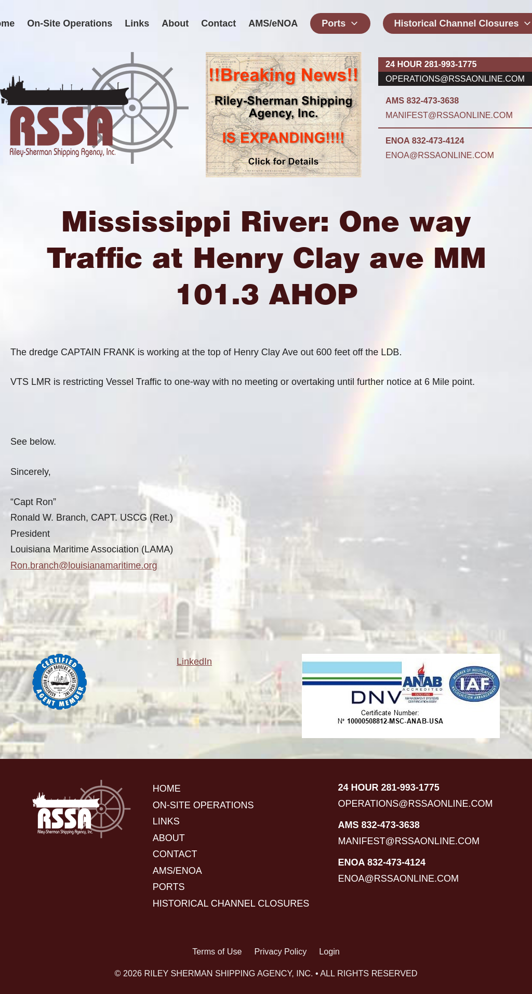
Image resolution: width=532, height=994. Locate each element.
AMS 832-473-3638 (422, 100)
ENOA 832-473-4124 (424, 140)
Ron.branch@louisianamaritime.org (83, 565)
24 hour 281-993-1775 (430, 64)
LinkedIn (194, 661)
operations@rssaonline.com (455, 78)
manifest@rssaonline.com (449, 115)
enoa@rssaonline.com (439, 155)
